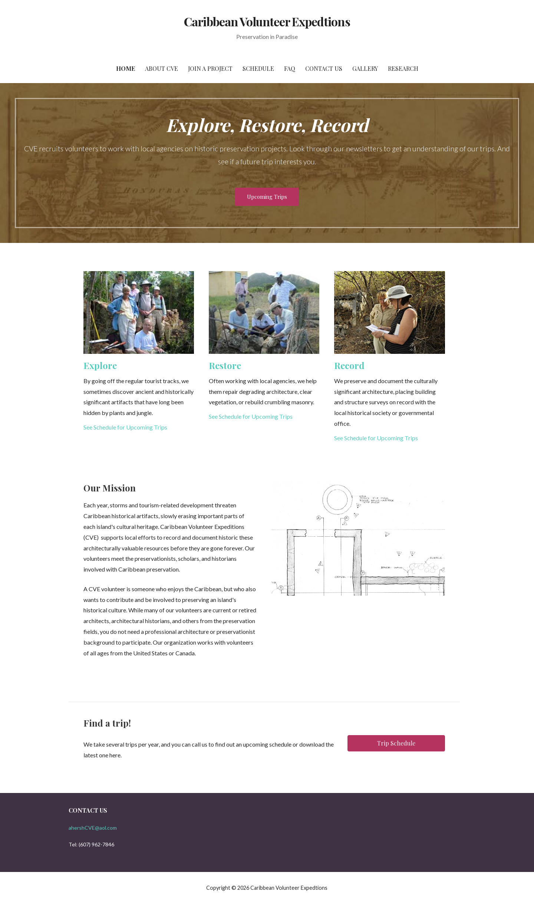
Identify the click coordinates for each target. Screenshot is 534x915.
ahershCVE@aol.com (93, 828)
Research (403, 68)
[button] (396, 743)
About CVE (161, 68)
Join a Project (210, 68)
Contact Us (323, 68)
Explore (100, 365)
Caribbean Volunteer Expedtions (267, 21)
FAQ (289, 68)
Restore (225, 365)
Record (349, 365)
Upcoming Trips (267, 196)
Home (125, 68)
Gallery (365, 68)
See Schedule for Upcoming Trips (125, 427)
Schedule (258, 68)
